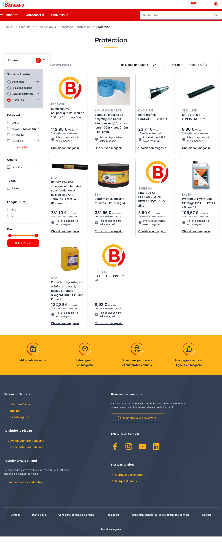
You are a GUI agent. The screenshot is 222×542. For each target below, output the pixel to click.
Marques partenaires (128, 480)
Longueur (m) (16, 207)
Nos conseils (34, 20)
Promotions (59, 20)
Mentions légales (111, 534)
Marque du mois (125, 486)
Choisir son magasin (65, 153)
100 (14, 215)
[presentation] (1, 20)
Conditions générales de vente (76, 520)
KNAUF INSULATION (24, 134)
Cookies (207, 520)
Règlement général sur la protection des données (161, 520)
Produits (12, 20)
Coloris (12, 165)
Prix (9, 234)
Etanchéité (18, 87)
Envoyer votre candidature (25, 488)
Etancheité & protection (74, 32)
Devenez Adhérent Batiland (25, 446)
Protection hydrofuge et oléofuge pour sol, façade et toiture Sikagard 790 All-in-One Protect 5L (67, 296)
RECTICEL (17, 146)
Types (11, 186)
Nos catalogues (18, 422)
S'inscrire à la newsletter (139, 423)
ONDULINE (18, 140)
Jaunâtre (17, 172)
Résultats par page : (134, 70)
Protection (18, 105)
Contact (15, 520)
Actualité (13, 416)
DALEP (16, 128)
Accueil (8, 32)
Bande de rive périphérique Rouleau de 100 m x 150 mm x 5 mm (67, 118)
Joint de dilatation (22, 99)
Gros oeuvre (44, 32)
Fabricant (13, 120)
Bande (15, 193)
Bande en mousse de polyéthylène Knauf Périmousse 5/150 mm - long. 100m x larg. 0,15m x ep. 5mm (111, 128)
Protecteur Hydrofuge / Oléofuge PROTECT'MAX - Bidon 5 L (198, 208)
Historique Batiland (20, 410)
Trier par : (176, 70)
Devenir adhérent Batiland (25, 453)
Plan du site (39, 520)
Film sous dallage (22, 93)
